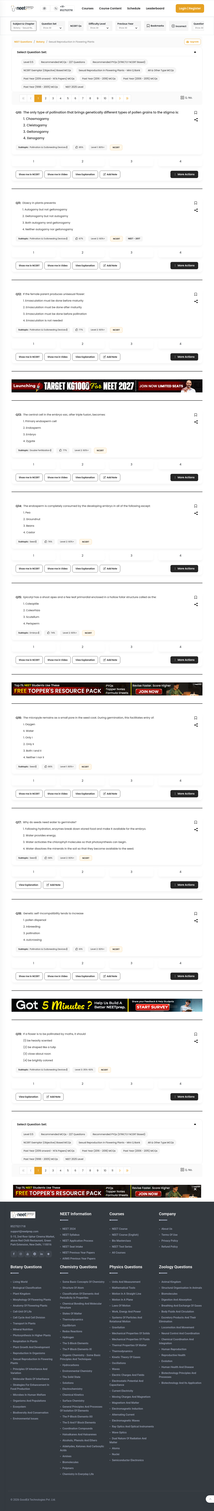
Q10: (19, 112)
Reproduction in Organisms (29, 1353)
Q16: (19, 718)
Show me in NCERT (29, 174)
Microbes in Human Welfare (29, 1394)
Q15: (19, 597)
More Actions (184, 174)
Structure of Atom (73, 1287)
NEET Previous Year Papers (79, 1252)
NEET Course (120, 1228)
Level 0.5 (28, 62)
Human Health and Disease (178, 1367)
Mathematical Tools (123, 1287)
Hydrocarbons (71, 1365)
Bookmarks (155, 26)
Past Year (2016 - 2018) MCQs (98, 78)
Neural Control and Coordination (181, 1333)
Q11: (18, 203)
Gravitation (118, 1327)
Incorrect (178, 26)
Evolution (167, 1361)
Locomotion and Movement (178, 1327)
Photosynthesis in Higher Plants (32, 1335)
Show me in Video (57, 174)
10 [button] (105, 98)
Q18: (19, 913)
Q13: (19, 415)
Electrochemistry (72, 1388)
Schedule (133, 8)
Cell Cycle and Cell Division (29, 1317)
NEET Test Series (122, 1246)
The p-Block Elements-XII (78, 1416)
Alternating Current (123, 1414)
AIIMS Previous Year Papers (79, 1258)
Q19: (19, 1034)
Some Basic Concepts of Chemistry (83, 1281)
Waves (116, 1369)
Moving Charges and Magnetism (131, 1396)
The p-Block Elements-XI (77, 1349)
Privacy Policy (170, 1240)
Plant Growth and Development (31, 1347)
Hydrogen (68, 1337)
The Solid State (72, 1377)
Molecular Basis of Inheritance (31, 1379)
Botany (40, 41)
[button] (120, 98)
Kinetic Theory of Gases (126, 1357)
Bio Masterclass (121, 1240)
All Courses (119, 1252)
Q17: (18, 822)
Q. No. (186, 98)
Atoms (116, 1448)
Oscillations (119, 1363)
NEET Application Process (78, 1240)
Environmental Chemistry (77, 1371)
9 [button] (97, 98)
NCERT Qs (76, 26)
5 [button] (68, 98)
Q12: (19, 294)
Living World (20, 1281)
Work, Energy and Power (126, 1311)
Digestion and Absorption (177, 1299)
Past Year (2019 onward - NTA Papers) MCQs (49, 78)
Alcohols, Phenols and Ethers (80, 1440)
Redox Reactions (72, 1331)
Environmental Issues (25, 1418)
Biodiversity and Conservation (31, 1412)
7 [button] (82, 98)
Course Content (110, 8)
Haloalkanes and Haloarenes (80, 1434)
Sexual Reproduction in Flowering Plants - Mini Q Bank (109, 70)
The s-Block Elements (75, 1343)
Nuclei (115, 1454)
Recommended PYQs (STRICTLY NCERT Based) (119, 62)
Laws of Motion (121, 1305)
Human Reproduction (174, 1349)
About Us (167, 1228)
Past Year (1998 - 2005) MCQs (41, 87)
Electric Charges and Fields (128, 1375)
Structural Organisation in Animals (182, 1287)
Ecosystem (19, 1406)
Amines (67, 1456)
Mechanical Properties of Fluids (131, 1339)
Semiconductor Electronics (128, 1460)
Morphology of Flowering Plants (32, 1299)
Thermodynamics (73, 1319)
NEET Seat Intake (73, 1246)
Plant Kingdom (21, 1293)
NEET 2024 (69, 1228)
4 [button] (60, 98)
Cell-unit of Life (22, 1311)
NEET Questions (23, 41)
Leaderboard (155, 8)
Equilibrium (69, 1325)
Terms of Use (170, 1234)
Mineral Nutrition (23, 1329)
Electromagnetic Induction (127, 1408)
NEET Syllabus (71, 1234)
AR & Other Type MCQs (161, 70)
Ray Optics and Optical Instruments (133, 1426)
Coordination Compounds (78, 1428)
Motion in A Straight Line (126, 1293)
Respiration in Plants (25, 1341)
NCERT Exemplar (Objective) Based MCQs (47, 70)
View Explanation (85, 174)
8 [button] (90, 98)
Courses (88, 8)
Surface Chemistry (73, 1400)
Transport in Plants (24, 1323)
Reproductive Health (173, 1355)
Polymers (68, 1468)
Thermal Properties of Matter (129, 1345)
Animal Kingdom (171, 1281)
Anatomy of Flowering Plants (30, 1305)
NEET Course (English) (125, 1234)
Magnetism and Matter (125, 1402)
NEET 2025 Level (74, 87)
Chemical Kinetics (73, 1394)
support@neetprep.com (24, 1231)
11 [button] (112, 98)
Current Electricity (122, 1390)
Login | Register (190, 8)
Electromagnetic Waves (126, 1420)
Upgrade (192, 41)
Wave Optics (119, 1432)
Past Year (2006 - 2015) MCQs (140, 78)
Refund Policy (170, 1246)
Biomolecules (71, 1462)
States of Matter (72, 1313)
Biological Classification (27, 1287)
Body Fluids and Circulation (178, 1311)
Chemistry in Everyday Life (78, 1474)
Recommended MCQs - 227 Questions (63, 62)
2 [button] (45, 98)
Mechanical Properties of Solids (131, 1333)
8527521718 (18, 1226)
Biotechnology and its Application (181, 1382)
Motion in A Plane (122, 1299)
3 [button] (53, 98)
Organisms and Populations (29, 1400)
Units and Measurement (126, 1281)
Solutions (68, 1382)
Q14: (19, 506)
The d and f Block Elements (79, 1422)
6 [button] (75, 98)
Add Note (110, 174)
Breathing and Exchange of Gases (182, 1305)
